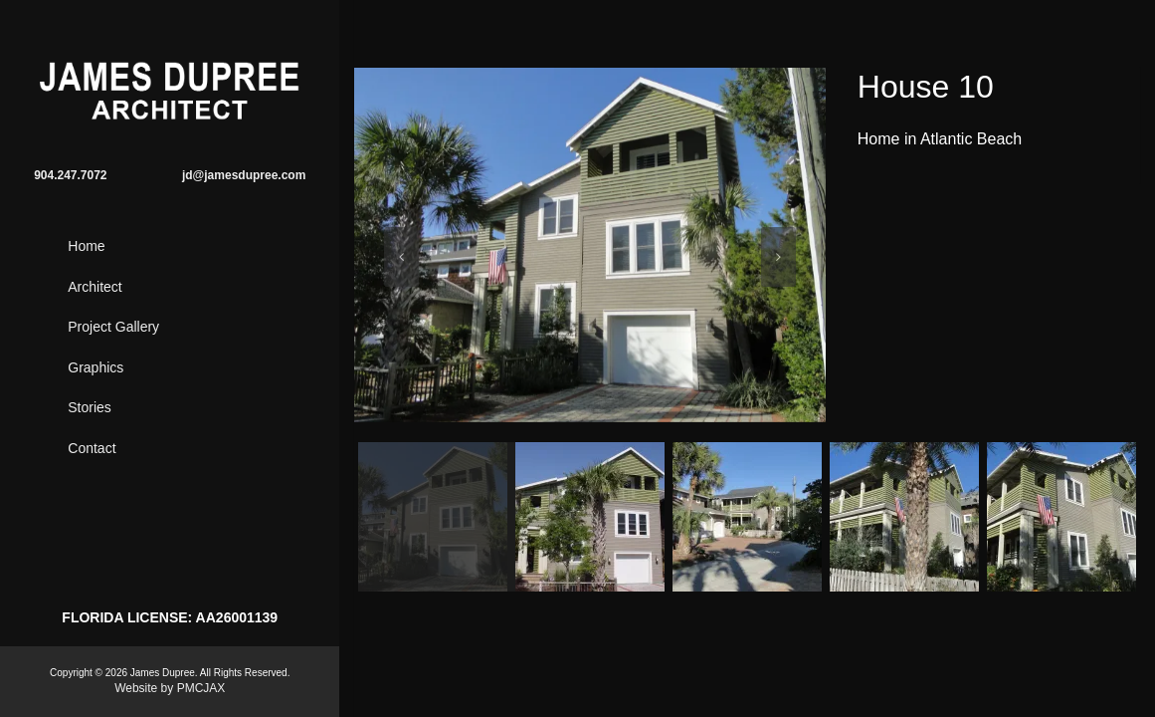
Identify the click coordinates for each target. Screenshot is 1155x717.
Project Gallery (113, 327)
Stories (89, 407)
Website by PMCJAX (169, 688)
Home (86, 246)
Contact (91, 448)
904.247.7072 (70, 175)
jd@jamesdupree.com (243, 175)
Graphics (95, 367)
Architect (94, 287)
